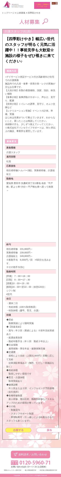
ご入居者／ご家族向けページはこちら (42, 5)
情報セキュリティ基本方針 (12, 470)
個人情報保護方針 (30, 470)
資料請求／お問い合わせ (32, 454)
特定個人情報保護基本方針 (48, 470)
